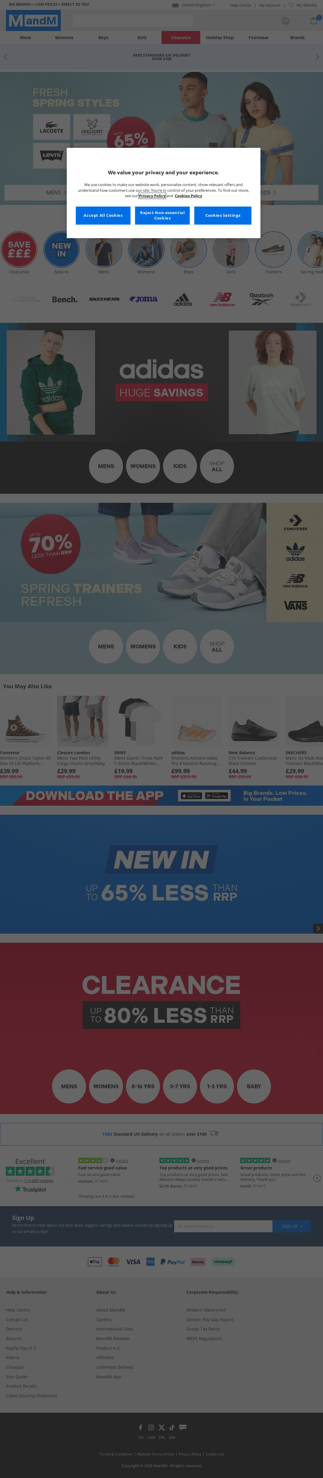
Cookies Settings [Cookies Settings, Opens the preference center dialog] (222, 215)
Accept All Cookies (103, 215)
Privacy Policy (152, 195)
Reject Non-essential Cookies (162, 215)
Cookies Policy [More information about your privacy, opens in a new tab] (188, 195)
